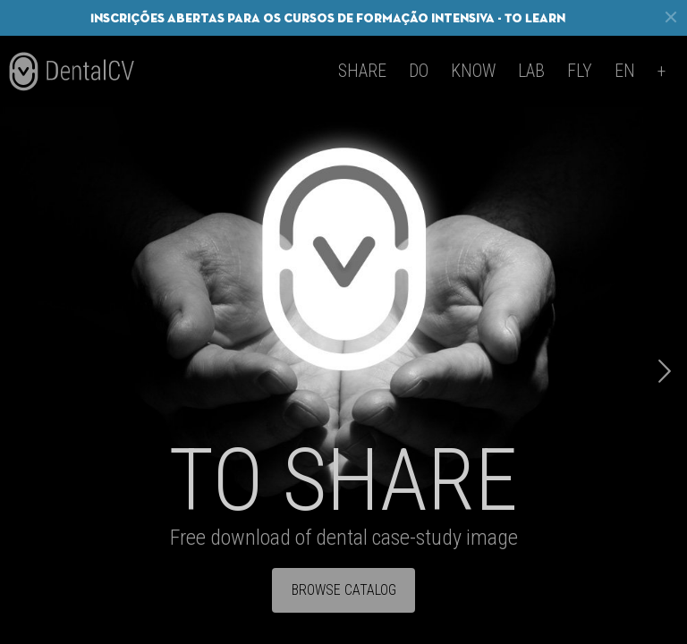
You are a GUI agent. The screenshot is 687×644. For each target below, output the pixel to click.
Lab (531, 70)
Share (362, 70)
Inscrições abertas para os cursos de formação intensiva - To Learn (327, 18)
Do (418, 70)
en (625, 70)
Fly (579, 70)
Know (473, 70)
